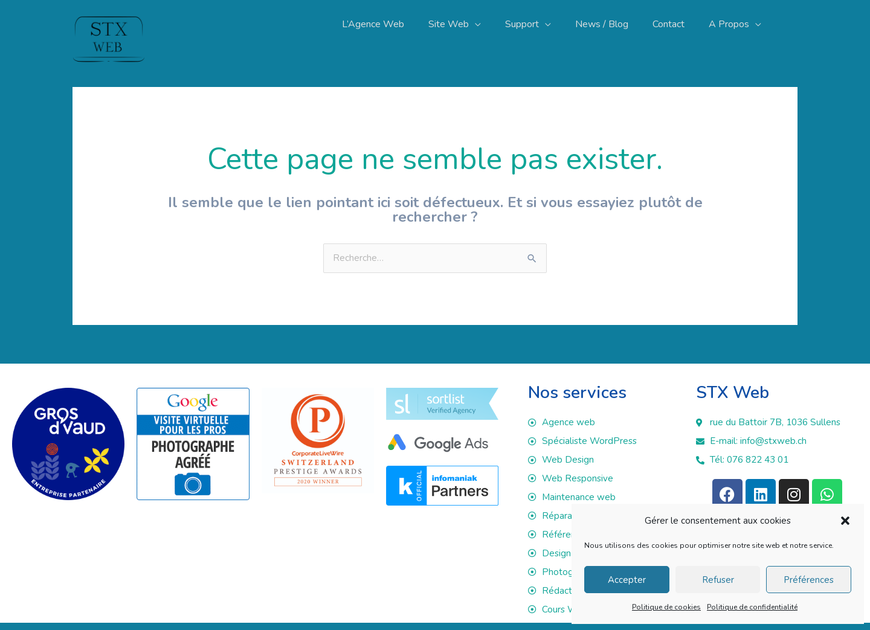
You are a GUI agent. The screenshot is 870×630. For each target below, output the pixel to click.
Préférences (809, 580)
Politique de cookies (666, 607)
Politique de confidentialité (752, 607)
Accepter (627, 580)
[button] (845, 521)
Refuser (718, 580)
